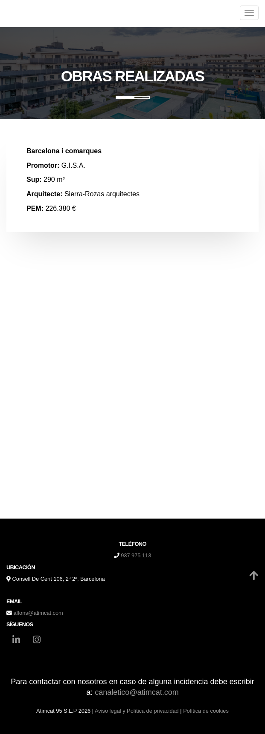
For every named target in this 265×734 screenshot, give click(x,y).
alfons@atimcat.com (38, 613)
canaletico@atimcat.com (136, 692)
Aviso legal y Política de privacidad (137, 711)
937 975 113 (136, 555)
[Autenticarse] (9, 719)
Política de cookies (206, 711)
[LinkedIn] (16, 640)
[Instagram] (37, 640)
